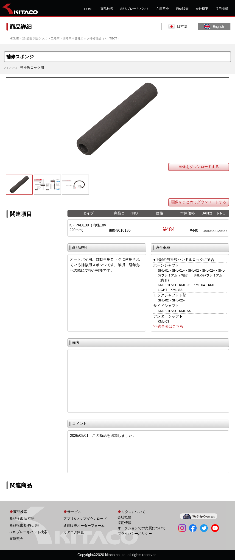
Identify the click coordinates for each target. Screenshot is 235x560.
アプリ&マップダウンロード (85, 519)
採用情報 (221, 9)
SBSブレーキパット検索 (28, 532)
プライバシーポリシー (135, 533)
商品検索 (107, 9)
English (214, 26)
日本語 (177, 26)
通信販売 (182, 9)
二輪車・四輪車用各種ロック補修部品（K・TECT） (85, 38)
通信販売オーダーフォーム (84, 525)
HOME (89, 9)
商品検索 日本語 (21, 518)
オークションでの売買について (142, 528)
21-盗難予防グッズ (34, 38)
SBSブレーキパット (134, 9)
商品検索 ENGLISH (24, 525)
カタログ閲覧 (73, 532)
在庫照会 (162, 9)
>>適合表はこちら (168, 326)
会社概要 (202, 9)
